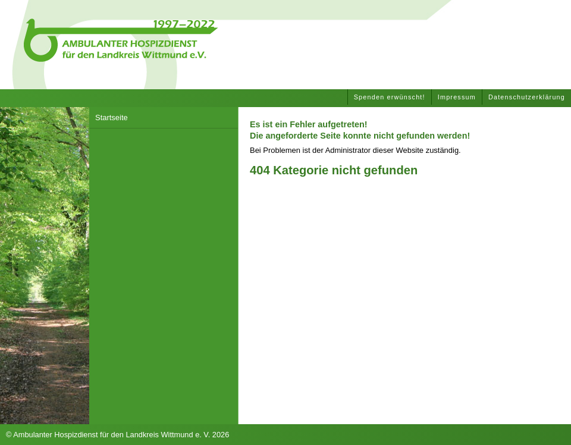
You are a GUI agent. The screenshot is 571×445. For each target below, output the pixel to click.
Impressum (457, 97)
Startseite (111, 117)
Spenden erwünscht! (389, 97)
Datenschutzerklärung (526, 97)
